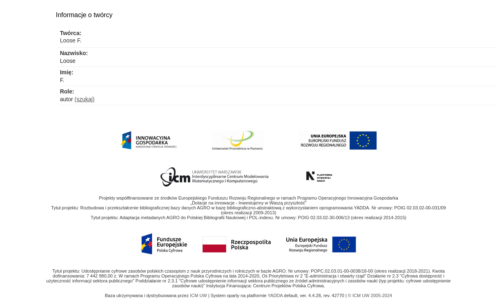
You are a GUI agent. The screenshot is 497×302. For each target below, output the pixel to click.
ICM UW (199, 295)
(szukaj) (85, 99)
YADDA (276, 295)
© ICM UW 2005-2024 (370, 295)
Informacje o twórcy (84, 14)
